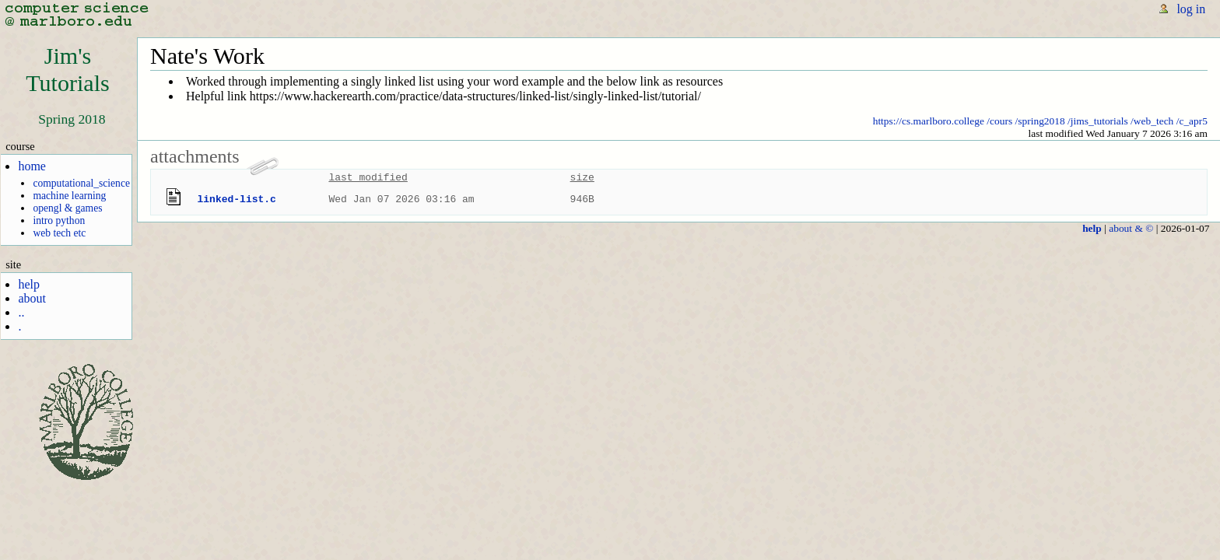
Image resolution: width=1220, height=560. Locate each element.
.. (21, 312)
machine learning (69, 195)
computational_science (81, 183)
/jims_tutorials (1098, 121)
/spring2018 (1040, 121)
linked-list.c (237, 199)
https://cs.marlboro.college (928, 121)
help (29, 284)
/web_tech (1152, 121)
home (32, 166)
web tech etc (59, 233)
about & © (1131, 228)
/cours (999, 121)
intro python (59, 220)
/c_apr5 (1192, 121)
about (32, 298)
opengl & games (67, 208)
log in (1190, 9)
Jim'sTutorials (68, 69)
